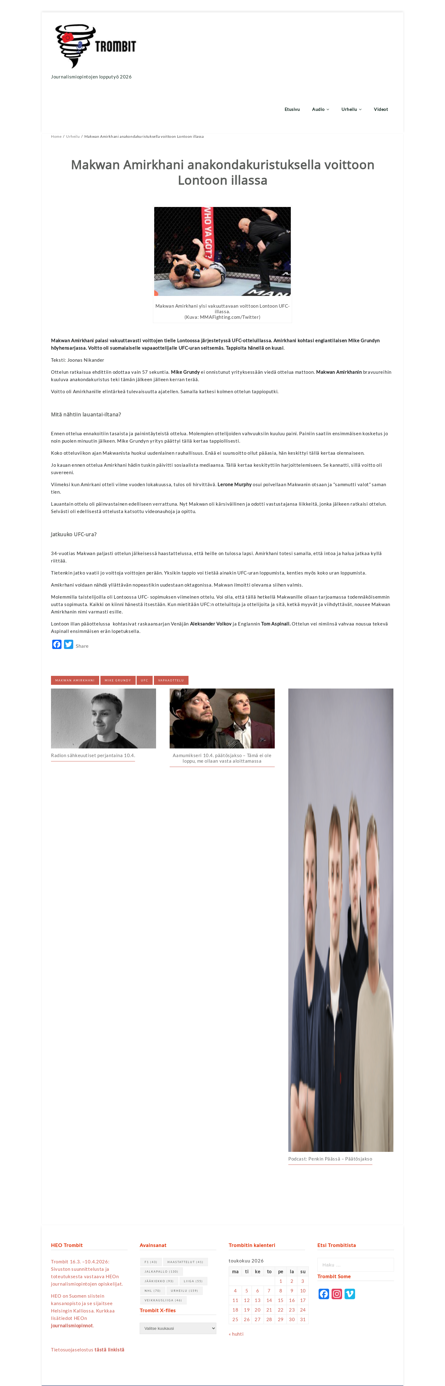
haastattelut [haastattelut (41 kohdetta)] (185, 1216)
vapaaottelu (171, 635)
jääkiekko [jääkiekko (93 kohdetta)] (159, 1235)
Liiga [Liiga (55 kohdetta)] (193, 1235)
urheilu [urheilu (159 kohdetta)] (184, 1245)
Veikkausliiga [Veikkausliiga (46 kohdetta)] (163, 1255)
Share (82, 600)
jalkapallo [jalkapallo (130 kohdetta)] (162, 1226)
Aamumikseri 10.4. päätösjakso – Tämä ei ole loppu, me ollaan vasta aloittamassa (222, 712)
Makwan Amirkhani (75, 635)
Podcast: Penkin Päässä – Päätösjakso (330, 1113)
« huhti (236, 1288)
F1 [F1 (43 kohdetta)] (151, 1216)
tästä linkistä (110, 1304)
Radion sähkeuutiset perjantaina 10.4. (93, 710)
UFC (144, 635)
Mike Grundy (118, 635)
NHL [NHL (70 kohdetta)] (153, 1245)
